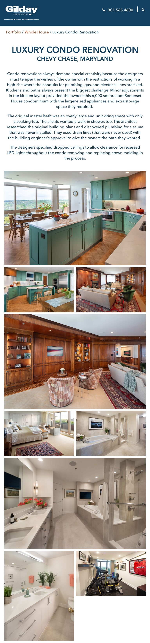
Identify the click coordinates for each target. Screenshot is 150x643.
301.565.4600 (118, 10)
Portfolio (13, 32)
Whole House (37, 32)
